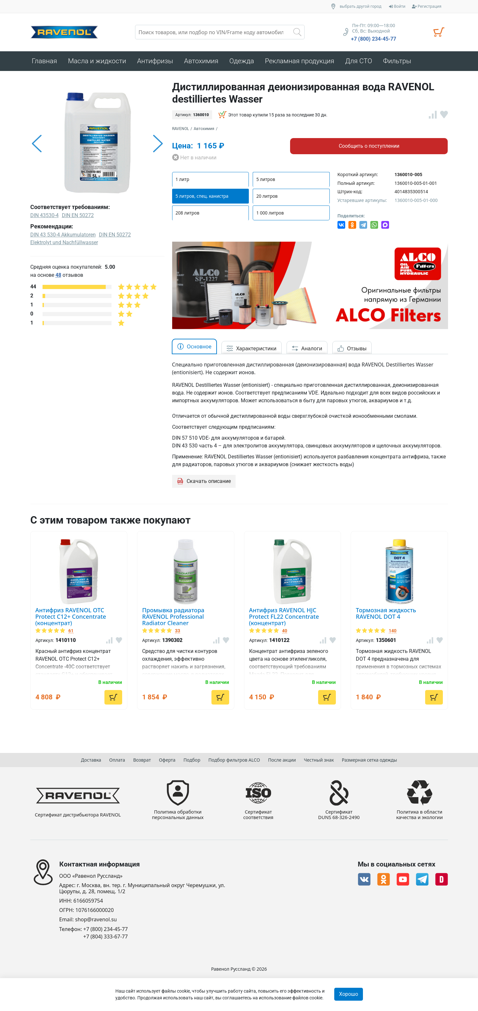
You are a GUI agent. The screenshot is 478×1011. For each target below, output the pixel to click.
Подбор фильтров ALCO (234, 759)
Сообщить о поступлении (369, 146)
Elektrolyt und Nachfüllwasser (64, 242)
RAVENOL (180, 128)
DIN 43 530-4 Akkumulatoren (63, 235)
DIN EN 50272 (115, 235)
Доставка (91, 759)
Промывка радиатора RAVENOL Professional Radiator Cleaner (173, 616)
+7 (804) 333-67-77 (105, 937)
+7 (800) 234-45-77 (373, 39)
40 (284, 630)
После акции (282, 759)
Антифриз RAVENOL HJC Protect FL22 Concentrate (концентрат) (284, 616)
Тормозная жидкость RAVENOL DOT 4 (386, 613)
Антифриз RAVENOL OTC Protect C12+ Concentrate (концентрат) (70, 616)
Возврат (142, 759)
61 (70, 630)
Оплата (117, 759)
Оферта (167, 759)
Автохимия (204, 128)
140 (392, 630)
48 (58, 275)
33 (177, 630)
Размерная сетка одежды (369, 759)
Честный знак (319, 759)
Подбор (191, 759)
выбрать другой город (360, 6)
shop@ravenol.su (96, 919)
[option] (97, 143)
